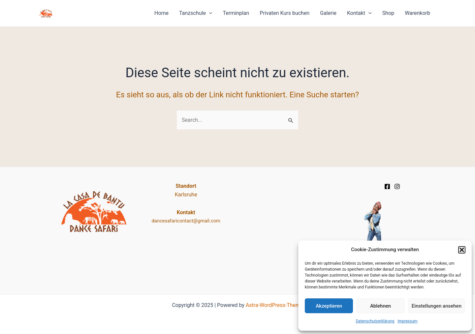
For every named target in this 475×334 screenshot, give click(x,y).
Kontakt (359, 13)
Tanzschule (195, 13)
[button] (462, 250)
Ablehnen (380, 306)
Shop (388, 13)
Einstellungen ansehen (436, 306)
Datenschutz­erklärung (375, 321)
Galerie (328, 13)
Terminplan (236, 13)
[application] (209, 13)
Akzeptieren (329, 306)
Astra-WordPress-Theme (274, 305)
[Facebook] (387, 186)
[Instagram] (397, 186)
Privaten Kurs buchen (284, 13)
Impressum (407, 321)
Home (161, 13)
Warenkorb (417, 13)
